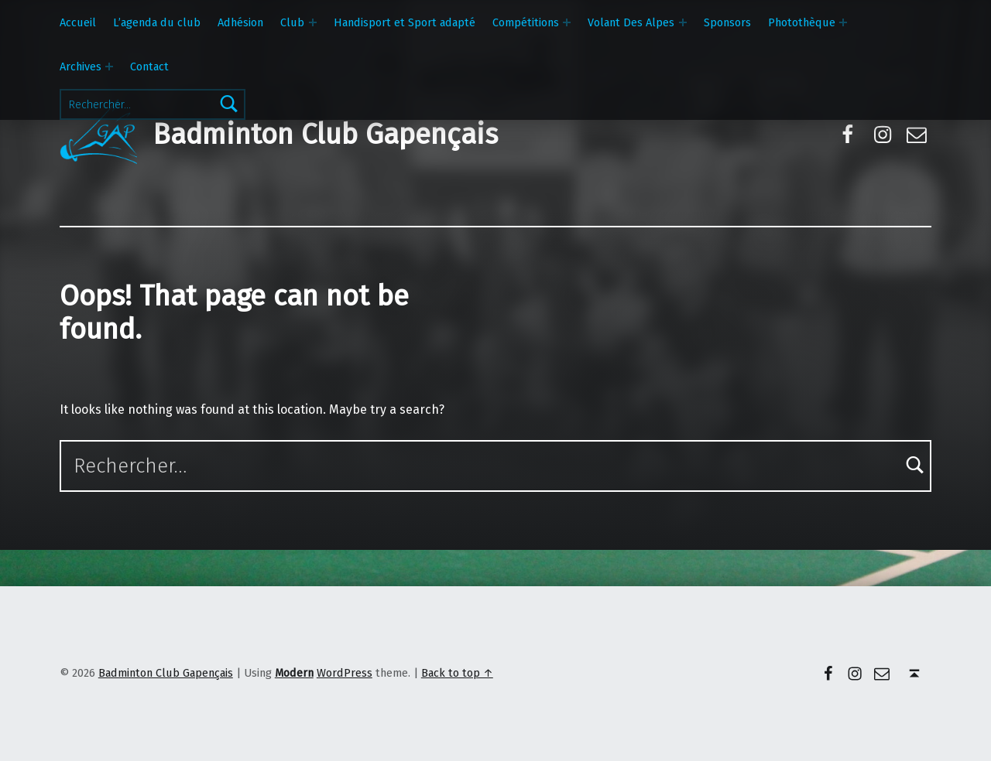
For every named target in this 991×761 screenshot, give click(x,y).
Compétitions (525, 22)
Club (292, 22)
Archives (80, 66)
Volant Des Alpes (631, 22)
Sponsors (727, 22)
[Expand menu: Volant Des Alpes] (683, 22)
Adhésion (240, 22)
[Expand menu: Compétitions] (567, 22)
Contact (149, 66)
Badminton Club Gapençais (325, 135)
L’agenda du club (157, 22)
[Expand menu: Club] (313, 22)
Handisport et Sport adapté (404, 22)
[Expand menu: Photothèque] (843, 22)
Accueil (78, 22)
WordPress (344, 673)
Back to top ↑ (457, 673)
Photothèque (801, 22)
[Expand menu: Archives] (109, 66)
